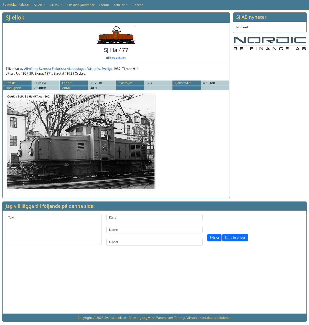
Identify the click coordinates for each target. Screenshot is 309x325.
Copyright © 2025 (90, 318)
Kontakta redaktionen (215, 318)
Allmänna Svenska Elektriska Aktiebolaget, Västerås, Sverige (68, 68)
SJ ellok (15, 17)
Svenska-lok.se (15, 4)
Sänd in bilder (235, 237)
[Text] (54, 229)
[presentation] (237, 221)
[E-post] (154, 242)
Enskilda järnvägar (80, 5)
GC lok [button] (55, 5)
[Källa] (154, 217)
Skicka (214, 237)
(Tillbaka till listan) (116, 57)
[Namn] (154, 229)
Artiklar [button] (119, 5)
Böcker (137, 5)
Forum (104, 5)
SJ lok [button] (38, 5)
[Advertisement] (154, 282)
